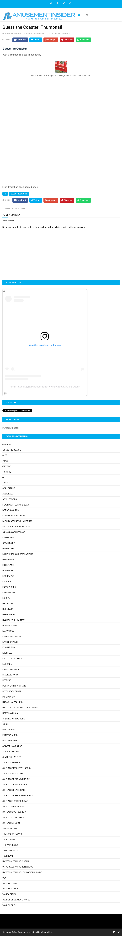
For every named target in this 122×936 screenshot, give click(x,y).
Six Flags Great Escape (14, 790)
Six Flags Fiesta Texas (13, 774)
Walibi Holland (10, 889)
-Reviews (6, 466)
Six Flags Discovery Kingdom (17, 768)
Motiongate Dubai (11, 691)
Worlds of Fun (9, 905)
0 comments (64, 33)
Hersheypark (9, 614)
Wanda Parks (9, 894)
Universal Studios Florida (15, 861)
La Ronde (7, 664)
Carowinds (8, 538)
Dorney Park (8, 576)
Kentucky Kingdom (11, 636)
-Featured (7, 444)
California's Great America (16, 527)
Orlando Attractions (13, 719)
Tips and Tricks (10, 845)
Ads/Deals (7, 494)
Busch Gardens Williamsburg (17, 521)
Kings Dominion (10, 642)
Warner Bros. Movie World (16, 900)
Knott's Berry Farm (12, 658)
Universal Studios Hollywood (17, 867)
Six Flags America (11, 762)
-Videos (6, 483)
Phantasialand (10, 735)
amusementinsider (38, 386)
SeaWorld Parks (10, 752)
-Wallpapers (8, 488)
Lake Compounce (10, 669)
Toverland (8, 856)
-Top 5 (5, 477)
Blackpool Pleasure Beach (16, 505)
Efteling (6, 581)
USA (4, 878)
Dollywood (8, 570)
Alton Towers (9, 499)
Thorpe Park (8, 839)
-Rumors (6, 472)
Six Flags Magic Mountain (15, 801)
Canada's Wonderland (13, 532)
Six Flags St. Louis (11, 823)
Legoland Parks (10, 675)
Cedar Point (8, 543)
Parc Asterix (9, 730)
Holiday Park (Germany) (14, 620)
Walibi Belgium (9, 883)
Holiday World (9, 625)
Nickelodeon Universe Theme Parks (20, 708)
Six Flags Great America (14, 784)
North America (10, 713)
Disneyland (8, 565)
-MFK (4, 455)
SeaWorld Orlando (12, 746)
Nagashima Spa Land (12, 702)
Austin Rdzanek (18, 386)
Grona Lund (8, 603)
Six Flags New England (13, 806)
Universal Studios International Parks (22, 872)
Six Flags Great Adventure (16, 779)
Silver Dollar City (11, 757)
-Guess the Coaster (18, 194)
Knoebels (7, 653)
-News (5, 461)
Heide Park (7, 609)
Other (5, 724)
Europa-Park (8, 592)
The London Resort (12, 834)
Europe (6, 598)
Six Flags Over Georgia (14, 812)
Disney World (9, 560)
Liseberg (6, 680)
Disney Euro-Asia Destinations (17, 554)
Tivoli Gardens (9, 850)
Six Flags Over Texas (13, 817)
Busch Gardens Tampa (13, 516)
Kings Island (8, 647)
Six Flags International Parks (17, 795)
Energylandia (9, 587)
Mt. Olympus (8, 697)
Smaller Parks (9, 828)
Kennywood (8, 631)
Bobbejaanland (10, 510)
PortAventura (9, 741)
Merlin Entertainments (14, 686)
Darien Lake (8, 549)
